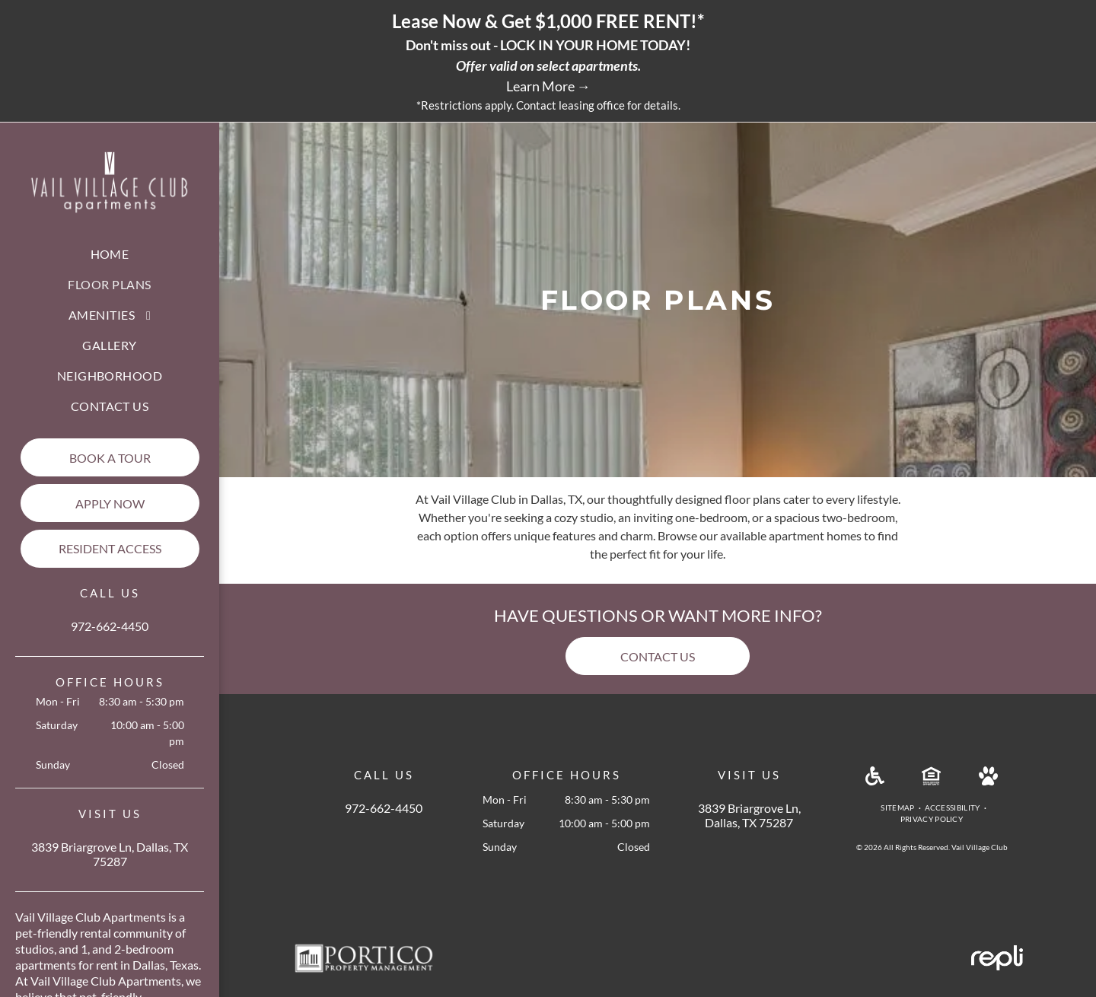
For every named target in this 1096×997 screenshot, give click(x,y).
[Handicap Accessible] (874, 780)
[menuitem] (110, 254)
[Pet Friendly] (988, 780)
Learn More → (548, 86)
